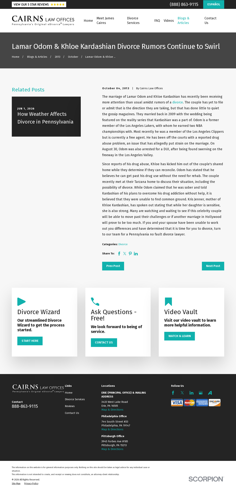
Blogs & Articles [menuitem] (183, 20)
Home (68, 392)
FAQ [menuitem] (157, 21)
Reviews (70, 406)
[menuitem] (16, 483)
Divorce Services (75, 399)
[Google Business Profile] (201, 393)
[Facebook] (173, 393)
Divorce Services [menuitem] (133, 20)
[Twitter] (182, 393)
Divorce (123, 244)
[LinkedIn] (191, 393)
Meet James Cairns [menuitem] (105, 20)
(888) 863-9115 (184, 4)
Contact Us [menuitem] (210, 20)
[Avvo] (210, 393)
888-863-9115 (25, 406)
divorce (177, 102)
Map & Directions (112, 409)
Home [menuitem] (88, 21)
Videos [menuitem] (169, 21)
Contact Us (72, 413)
